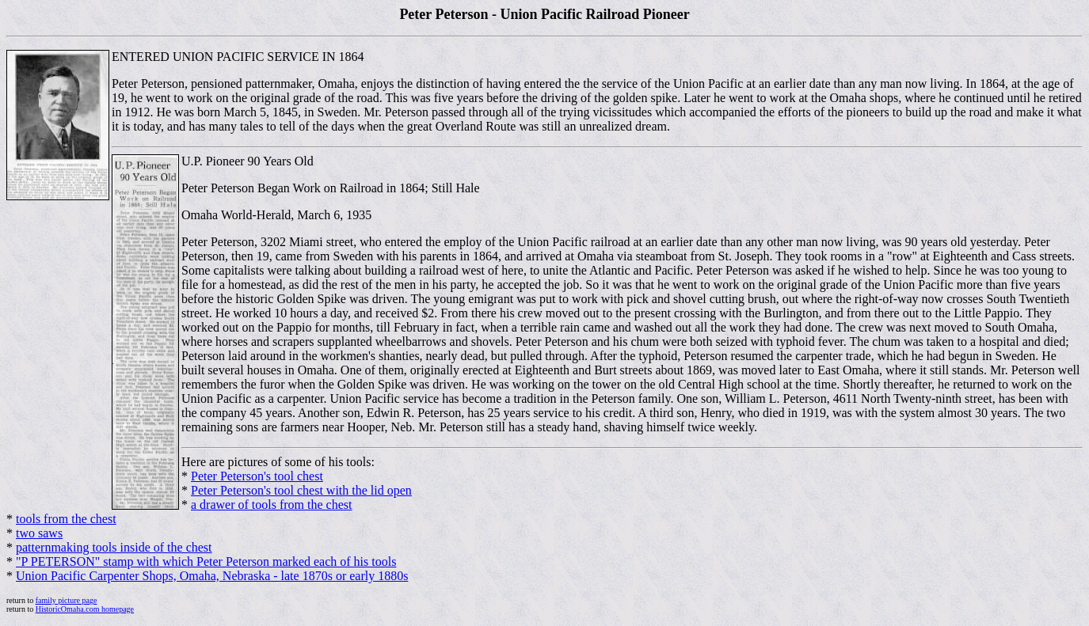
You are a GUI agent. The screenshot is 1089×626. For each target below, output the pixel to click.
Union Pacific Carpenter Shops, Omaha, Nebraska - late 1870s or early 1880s (212, 575)
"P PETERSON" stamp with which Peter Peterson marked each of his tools (206, 561)
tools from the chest (66, 518)
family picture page (66, 600)
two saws (39, 533)
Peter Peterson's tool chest (257, 476)
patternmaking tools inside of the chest (114, 547)
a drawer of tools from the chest (271, 504)
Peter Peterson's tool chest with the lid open (301, 490)
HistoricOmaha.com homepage (85, 609)
